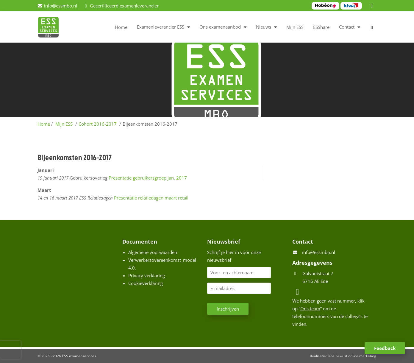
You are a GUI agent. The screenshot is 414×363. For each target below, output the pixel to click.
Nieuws (263, 27)
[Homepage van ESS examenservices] (51, 28)
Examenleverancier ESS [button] (160, 27)
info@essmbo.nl (318, 252)
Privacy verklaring (146, 275)
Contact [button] (346, 27)
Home (121, 27)
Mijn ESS (295, 27)
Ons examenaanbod (220, 27)
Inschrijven (228, 309)
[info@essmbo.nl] (57, 5)
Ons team (310, 308)
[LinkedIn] (372, 6)
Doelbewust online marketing (352, 356)
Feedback (385, 348)
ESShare (321, 27)
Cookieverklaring (145, 283)
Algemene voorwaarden (152, 252)
